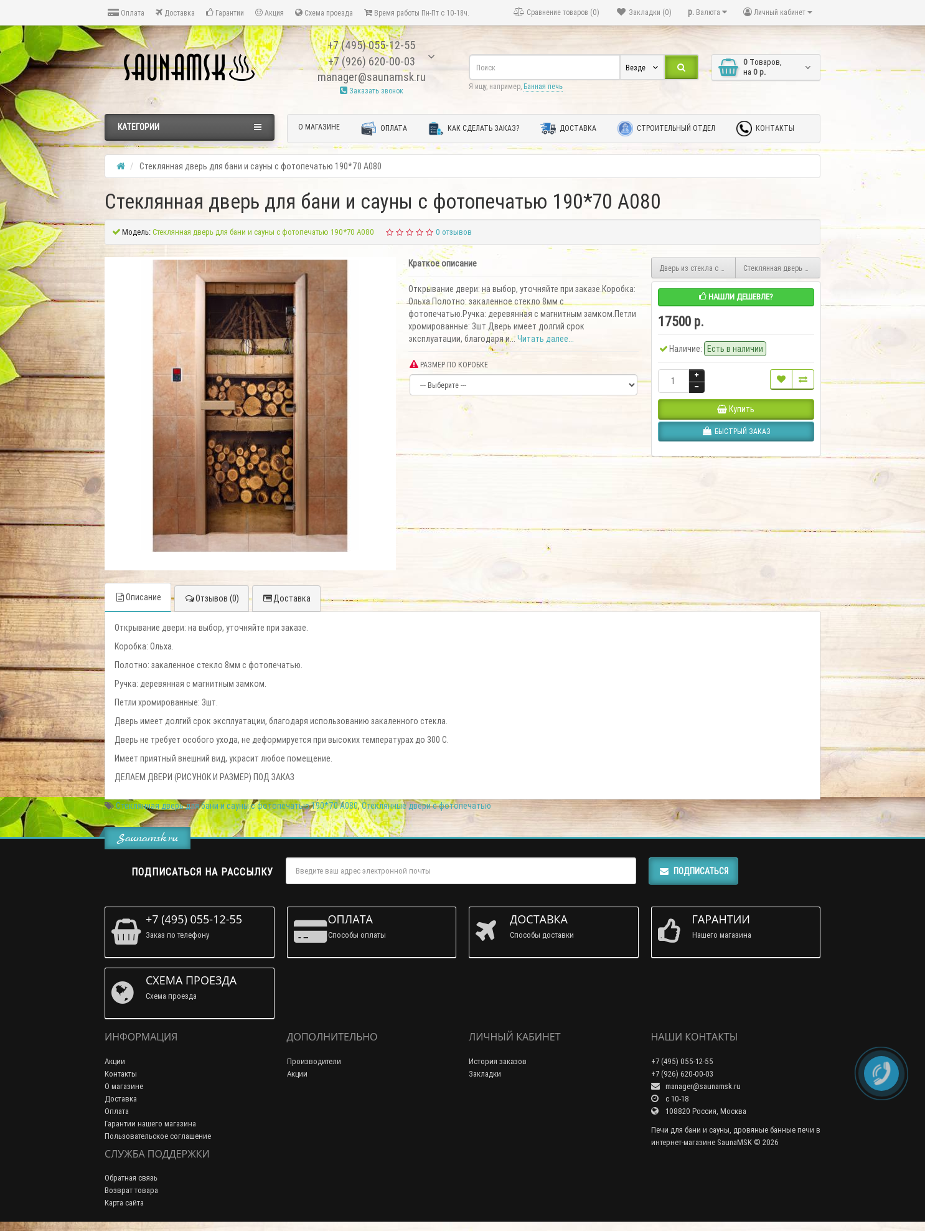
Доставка (175, 12)
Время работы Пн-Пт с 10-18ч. (416, 12)
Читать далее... (545, 338)
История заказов (498, 1061)
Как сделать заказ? (473, 128)
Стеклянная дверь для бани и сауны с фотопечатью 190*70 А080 (237, 805)
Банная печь (543, 86)
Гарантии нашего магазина (150, 1123)
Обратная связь (131, 1177)
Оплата (126, 12)
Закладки (485, 1073)
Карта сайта (124, 1202)
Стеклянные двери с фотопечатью (426, 805)
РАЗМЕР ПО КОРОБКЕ (449, 364)
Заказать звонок (371, 90)
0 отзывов (454, 232)
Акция (269, 12)
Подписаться (693, 871)
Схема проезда (324, 12)
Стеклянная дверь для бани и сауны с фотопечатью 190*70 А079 (781, 268)
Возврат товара (131, 1190)
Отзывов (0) (211, 598)
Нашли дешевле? (736, 296)
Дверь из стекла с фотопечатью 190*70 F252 (697, 268)
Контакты (765, 128)
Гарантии (225, 12)
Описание (138, 597)
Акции (115, 1061)
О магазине (319, 126)
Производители (314, 1061)
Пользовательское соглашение (158, 1136)
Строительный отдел (666, 128)
